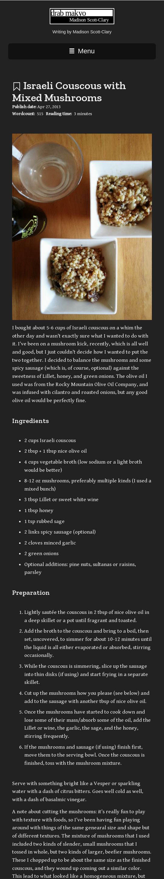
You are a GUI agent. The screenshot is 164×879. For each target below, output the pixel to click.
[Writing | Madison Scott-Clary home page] (82, 22)
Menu (82, 51)
